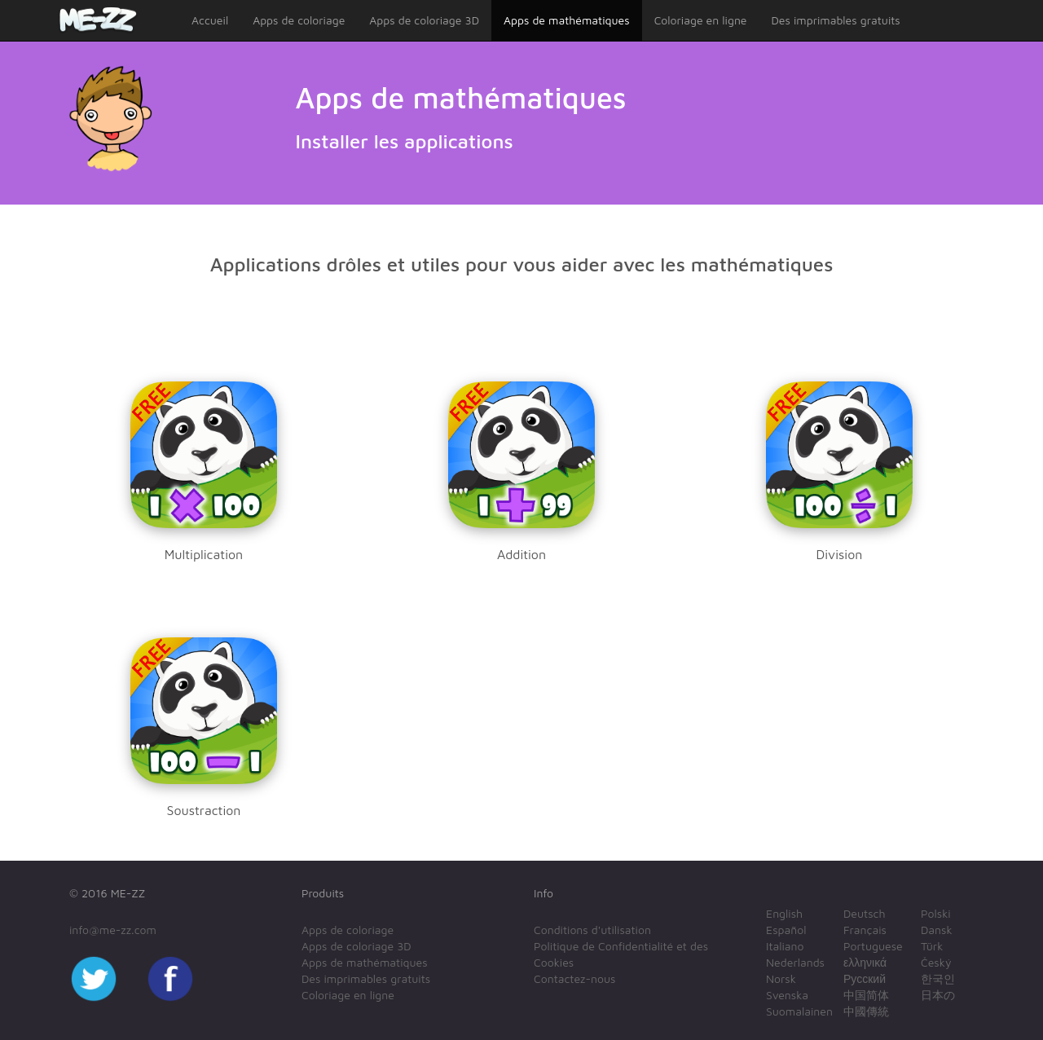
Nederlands (795, 962)
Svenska (787, 995)
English (784, 913)
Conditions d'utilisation (592, 929)
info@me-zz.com (112, 929)
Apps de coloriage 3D (424, 20)
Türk (932, 946)
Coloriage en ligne (700, 20)
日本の (938, 995)
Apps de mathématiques (567, 20)
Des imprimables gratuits (836, 20)
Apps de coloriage (299, 20)
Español (786, 929)
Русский (864, 978)
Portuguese (873, 946)
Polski (936, 913)
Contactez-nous (574, 978)
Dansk (937, 929)
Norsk (781, 978)
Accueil (209, 20)
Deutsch (864, 913)
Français (865, 929)
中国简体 (866, 995)
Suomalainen (799, 1011)
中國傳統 (866, 1011)
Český (936, 962)
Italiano (785, 946)
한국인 (938, 978)
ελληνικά (865, 962)
